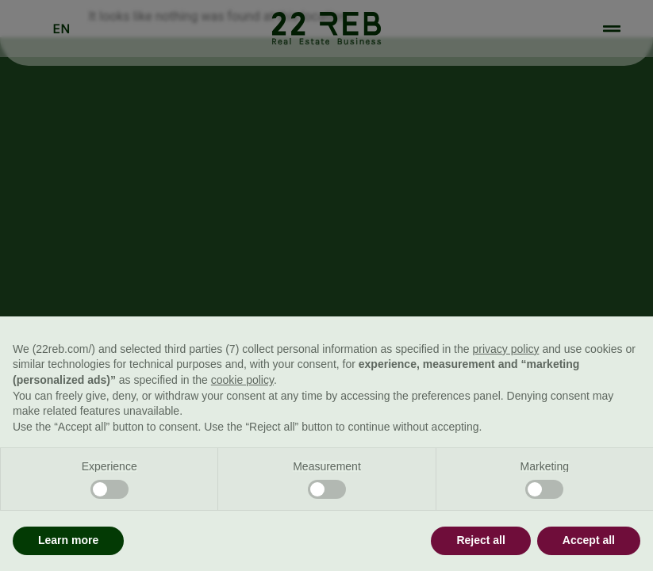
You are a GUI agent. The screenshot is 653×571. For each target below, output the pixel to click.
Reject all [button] (480, 540)
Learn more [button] (68, 540)
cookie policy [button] (242, 380)
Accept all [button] (589, 540)
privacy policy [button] (505, 349)
